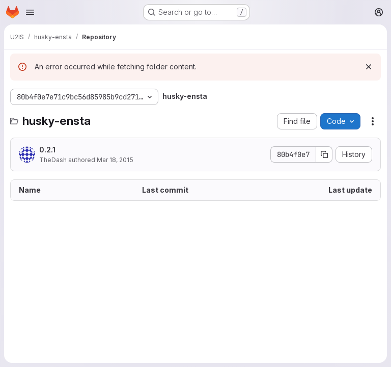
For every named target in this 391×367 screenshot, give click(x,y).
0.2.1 (47, 149)
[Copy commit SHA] (324, 154)
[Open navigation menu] (30, 12)
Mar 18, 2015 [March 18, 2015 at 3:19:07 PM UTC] (115, 160)
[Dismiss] (368, 67)
